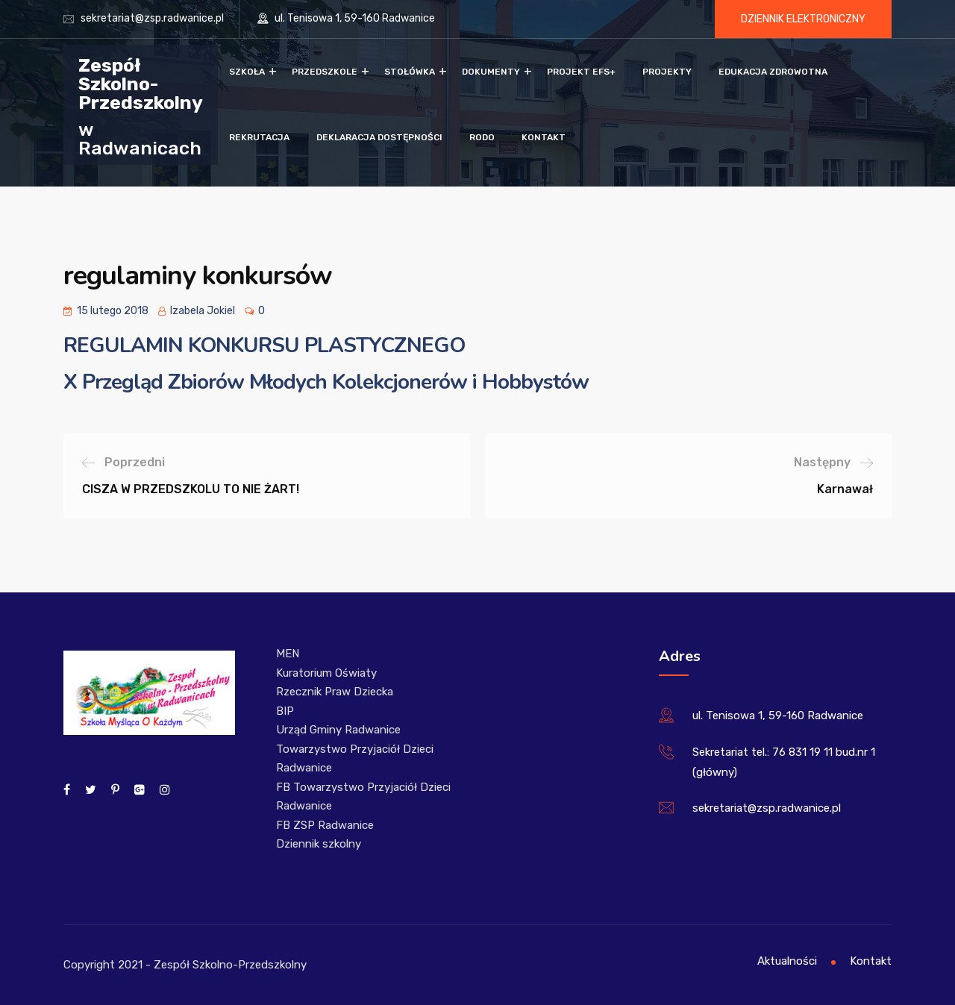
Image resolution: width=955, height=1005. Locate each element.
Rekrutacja (259, 137)
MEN (287, 653)
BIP (285, 711)
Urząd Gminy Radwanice (338, 729)
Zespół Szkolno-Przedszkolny (140, 83)
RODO (482, 137)
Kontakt (544, 137)
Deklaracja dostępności (379, 137)
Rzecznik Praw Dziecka (334, 691)
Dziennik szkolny (318, 844)
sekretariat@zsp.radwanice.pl (152, 18)
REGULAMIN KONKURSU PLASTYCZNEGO (264, 345)
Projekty (667, 71)
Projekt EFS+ (581, 71)
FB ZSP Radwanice (325, 825)
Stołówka (409, 71)
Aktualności (787, 961)
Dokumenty (491, 71)
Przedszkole (324, 71)
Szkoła (247, 71)
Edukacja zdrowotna (772, 71)
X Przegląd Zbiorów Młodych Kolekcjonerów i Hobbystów (326, 382)
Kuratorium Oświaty (326, 673)
